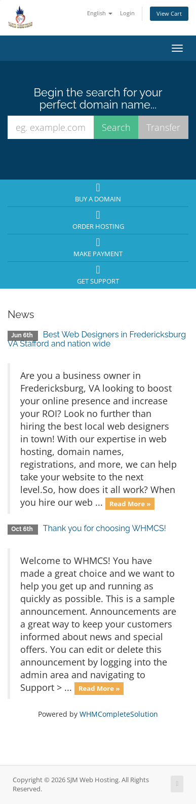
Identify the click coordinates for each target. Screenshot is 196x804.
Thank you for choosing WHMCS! (104, 528)
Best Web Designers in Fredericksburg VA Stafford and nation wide (97, 339)
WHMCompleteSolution (119, 714)
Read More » (130, 503)
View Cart (169, 13)
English (99, 13)
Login (127, 13)
